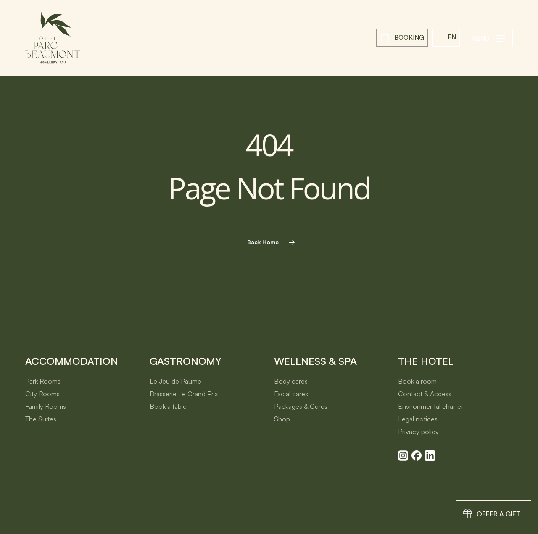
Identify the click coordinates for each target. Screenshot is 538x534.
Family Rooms (45, 406)
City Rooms (42, 394)
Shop (282, 419)
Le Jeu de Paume (175, 381)
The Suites (40, 419)
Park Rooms (43, 381)
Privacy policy (418, 431)
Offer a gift (498, 514)
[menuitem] (446, 38)
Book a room (417, 381)
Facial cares (291, 394)
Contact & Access (424, 394)
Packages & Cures (300, 406)
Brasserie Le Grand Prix (184, 394)
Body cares (291, 381)
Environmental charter (430, 406)
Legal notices (418, 419)
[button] (488, 38)
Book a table (168, 406)
